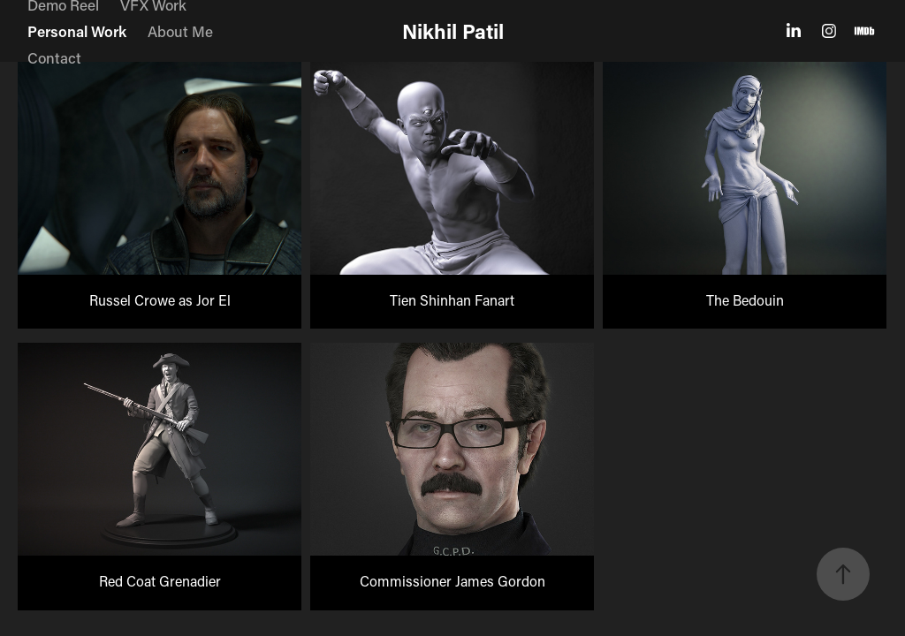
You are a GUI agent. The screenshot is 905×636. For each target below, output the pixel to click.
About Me (180, 31)
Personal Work (76, 31)
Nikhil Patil (453, 31)
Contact (54, 57)
